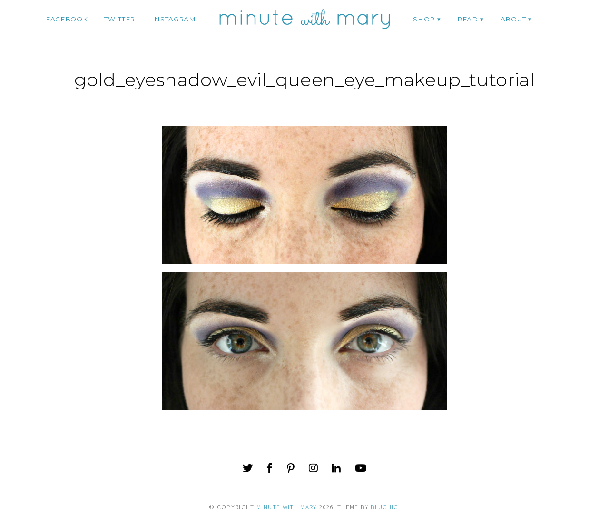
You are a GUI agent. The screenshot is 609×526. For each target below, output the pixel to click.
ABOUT (513, 19)
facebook (67, 19)
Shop (424, 19)
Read (467, 19)
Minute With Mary (286, 507)
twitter (119, 19)
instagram (174, 19)
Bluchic (384, 507)
